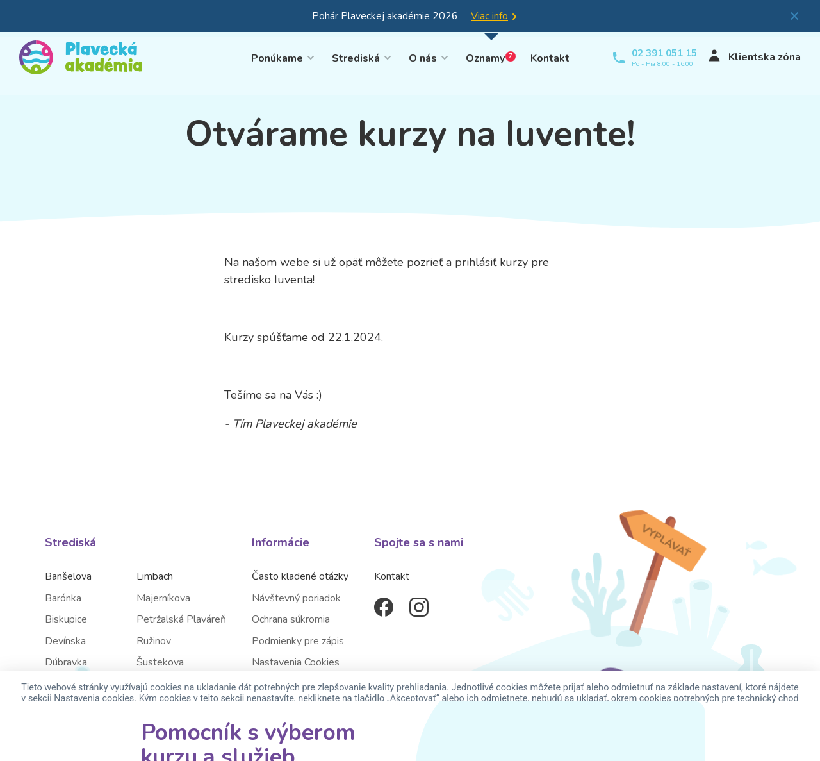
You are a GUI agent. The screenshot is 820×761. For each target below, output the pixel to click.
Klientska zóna (747, 57)
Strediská (356, 57)
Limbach (154, 576)
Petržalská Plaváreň (181, 619)
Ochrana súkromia (291, 619)
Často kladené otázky (300, 576)
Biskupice (66, 619)
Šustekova (160, 662)
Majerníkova (163, 598)
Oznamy (491, 57)
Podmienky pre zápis (298, 641)
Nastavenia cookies (517, 733)
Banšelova (68, 576)
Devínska (65, 641)
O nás (423, 57)
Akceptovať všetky (300, 733)
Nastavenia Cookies (296, 662)
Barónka (63, 598)
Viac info (489, 16)
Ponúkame (277, 57)
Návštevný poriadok (296, 598)
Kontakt (550, 57)
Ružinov (153, 641)
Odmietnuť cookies (407, 733)
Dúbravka (66, 662)
